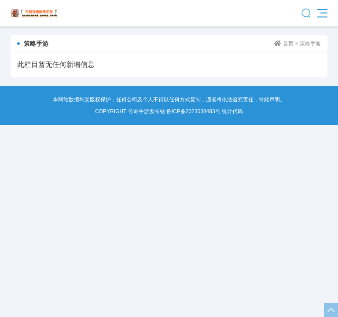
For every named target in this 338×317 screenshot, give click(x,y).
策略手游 (310, 44)
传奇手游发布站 (35, 13)
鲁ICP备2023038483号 (193, 111)
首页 (288, 44)
